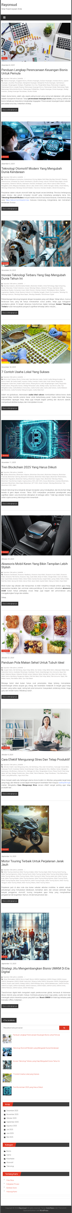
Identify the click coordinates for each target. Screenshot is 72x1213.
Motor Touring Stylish (52, 880)
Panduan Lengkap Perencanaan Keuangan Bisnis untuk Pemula (34, 71)
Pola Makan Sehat (16, 678)
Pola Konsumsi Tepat (57, 676)
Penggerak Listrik (6, 186)
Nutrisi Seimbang (11, 676)
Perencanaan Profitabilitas (31, 89)
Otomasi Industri (40, 290)
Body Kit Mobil (42, 577)
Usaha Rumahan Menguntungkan (21, 390)
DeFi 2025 (39, 481)
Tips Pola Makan (28, 678)
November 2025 (12, 1114)
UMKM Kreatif (41, 985)
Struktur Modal (32, 91)
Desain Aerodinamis (26, 181)
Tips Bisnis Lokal (54, 386)
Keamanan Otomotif (28, 183)
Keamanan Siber (58, 288)
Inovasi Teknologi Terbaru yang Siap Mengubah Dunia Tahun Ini (33, 276)
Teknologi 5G (63, 292)
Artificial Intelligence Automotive (13, 179)
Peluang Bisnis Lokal (37, 383)
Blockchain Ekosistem (37, 474)
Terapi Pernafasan (50, 773)
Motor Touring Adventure (11, 872)
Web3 (14, 485)
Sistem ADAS (39, 186)
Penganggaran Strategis (15, 85)
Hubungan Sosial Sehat (61, 767)
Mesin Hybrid (51, 183)
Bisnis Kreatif (25, 979)
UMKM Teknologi (28, 988)
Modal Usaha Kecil (25, 981)
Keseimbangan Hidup (31, 769)
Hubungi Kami (11, 1192)
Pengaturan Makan (23, 676)
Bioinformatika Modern (23, 286)
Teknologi (5, 263)
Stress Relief (29, 773)
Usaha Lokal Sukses (50, 388)
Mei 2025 (9, 1137)
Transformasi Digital (47, 294)
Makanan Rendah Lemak (24, 674)
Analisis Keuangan (9, 81)
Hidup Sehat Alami (48, 670)
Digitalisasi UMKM (45, 979)
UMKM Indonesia (30, 985)
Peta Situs (10, 1180)
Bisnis (4, 58)
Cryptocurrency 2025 (28, 481)
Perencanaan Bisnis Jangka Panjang (12, 87)
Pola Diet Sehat (34, 676)
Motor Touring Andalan (27, 872)
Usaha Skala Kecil (38, 390)
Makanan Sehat (37, 674)
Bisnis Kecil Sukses (10, 379)
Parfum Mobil (64, 579)
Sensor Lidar (30, 186)
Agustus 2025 (11, 1126)
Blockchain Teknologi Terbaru (54, 479)
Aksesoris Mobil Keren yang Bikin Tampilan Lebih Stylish (34, 565)
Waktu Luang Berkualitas (9, 775)
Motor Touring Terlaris (43, 883)
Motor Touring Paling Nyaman (44, 878)
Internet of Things (46, 288)
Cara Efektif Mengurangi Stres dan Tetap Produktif (35, 759)
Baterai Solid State (43, 179)
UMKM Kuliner (51, 985)
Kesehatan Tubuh (33, 672)
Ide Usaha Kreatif (16, 381)
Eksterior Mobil (17, 579)
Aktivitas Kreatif (8, 767)
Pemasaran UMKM (52, 981)
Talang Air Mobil (54, 581)
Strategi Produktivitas (18, 773)
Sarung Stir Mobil (17, 581)
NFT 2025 (35, 483)
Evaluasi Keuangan (46, 81)
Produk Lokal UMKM (13, 983)
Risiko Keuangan (57, 89)
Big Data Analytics (9, 286)
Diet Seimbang (17, 670)
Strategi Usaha (44, 386)
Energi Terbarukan (7, 288)
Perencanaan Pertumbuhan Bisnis (12, 89)
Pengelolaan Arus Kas (31, 85)
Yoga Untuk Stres (23, 775)
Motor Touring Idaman (8, 876)
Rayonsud (9, 5)
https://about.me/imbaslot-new (17, 200)
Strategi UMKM (25, 983)
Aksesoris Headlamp (24, 574)
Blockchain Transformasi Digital (11, 481)
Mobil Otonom (60, 183)
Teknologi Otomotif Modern (24, 188)
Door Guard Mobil (6, 579)
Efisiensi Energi (38, 181)
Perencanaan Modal (50, 87)
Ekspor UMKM (56, 979)
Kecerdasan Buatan (7, 290)
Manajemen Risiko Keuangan (46, 83)
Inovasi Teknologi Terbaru (32, 288)
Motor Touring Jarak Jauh (49, 876)
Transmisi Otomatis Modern (42, 188)
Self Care (8, 773)
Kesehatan (5, 651)
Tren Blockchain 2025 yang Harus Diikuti (29, 467)
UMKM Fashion (64, 983)
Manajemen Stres (44, 769)
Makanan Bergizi (10, 674)
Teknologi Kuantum (7, 294)
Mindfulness (13, 771)
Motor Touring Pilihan (60, 878)
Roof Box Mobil (6, 581)
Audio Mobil (33, 577)
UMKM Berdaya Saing (37, 983)
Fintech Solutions (18, 288)
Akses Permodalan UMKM (12, 979)
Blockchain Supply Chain (36, 479)
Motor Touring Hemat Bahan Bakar (57, 874)
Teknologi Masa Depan (21, 294)
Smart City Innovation (52, 292)
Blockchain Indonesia (27, 477)
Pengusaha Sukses (17, 386)
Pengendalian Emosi (46, 771)
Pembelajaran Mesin (53, 290)
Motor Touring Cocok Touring (57, 872)
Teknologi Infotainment (8, 188)
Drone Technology (48, 286)
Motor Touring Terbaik (14, 883)
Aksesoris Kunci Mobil (53, 574)
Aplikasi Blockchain (10, 474)
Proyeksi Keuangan (46, 89)
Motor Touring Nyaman (27, 878)
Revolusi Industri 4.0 (26, 292)
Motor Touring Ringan (38, 880)
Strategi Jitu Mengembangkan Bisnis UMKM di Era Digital (35, 970)
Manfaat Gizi (47, 674)
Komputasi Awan (19, 290)
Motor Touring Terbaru (29, 883)
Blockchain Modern (37, 286)
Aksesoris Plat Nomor (12, 577)
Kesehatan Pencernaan (21, 672)
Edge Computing (60, 286)
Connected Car (15, 181)
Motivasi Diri (22, 771)
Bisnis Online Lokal (23, 379)
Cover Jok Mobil (62, 577)
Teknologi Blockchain (55, 483)
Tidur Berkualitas (62, 773)
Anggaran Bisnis (21, 81)
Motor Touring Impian (22, 876)
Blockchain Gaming (14, 477)
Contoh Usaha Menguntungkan (53, 379)
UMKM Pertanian (6, 988)
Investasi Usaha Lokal (39, 381)
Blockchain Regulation (8, 479)
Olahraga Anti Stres (33, 771)
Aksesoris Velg (24, 577)
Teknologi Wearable (34, 294)
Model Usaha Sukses (23, 383)
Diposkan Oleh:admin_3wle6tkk (13, 78)
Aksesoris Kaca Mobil (38, 574)
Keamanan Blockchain (8, 483)
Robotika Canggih (39, 292)
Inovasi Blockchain (49, 481)
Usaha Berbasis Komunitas (21, 388)
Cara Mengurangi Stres (21, 767)
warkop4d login (65, 783)
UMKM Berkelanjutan (51, 983)
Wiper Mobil (63, 581)
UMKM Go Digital (6, 985)
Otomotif (5, 157)
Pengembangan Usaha (51, 383)
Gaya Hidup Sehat (28, 670)
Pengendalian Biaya (44, 85)
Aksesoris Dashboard (10, 574)
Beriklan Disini (11, 1188)
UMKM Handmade (19, 985)
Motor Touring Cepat (41, 872)
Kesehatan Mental (18, 769)
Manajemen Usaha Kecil (8, 383)
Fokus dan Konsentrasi (46, 767)
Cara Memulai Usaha (35, 379)
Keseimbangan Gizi (46, 672)
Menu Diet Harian (56, 674)
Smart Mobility (63, 186)
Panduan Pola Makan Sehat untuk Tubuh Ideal (32, 662)
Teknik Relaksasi (39, 773)
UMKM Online (60, 985)
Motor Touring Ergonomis (9, 874)
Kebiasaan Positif (6, 769)
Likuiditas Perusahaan (15, 83)
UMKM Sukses (17, 988)
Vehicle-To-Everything (58, 188)
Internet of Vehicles (16, 183)
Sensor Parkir (27, 581)
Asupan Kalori (8, 670)
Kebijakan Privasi (12, 1184)
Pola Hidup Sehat (44, 676)
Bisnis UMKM (34, 979)
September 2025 (12, 1122)
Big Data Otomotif (55, 179)
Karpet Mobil (47, 579)
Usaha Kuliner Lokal (37, 388)
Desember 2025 (12, 1111)
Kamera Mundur (37, 579)
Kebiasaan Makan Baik (62, 670)
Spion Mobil (35, 581)
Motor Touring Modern (12, 878)
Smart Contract (43, 483)
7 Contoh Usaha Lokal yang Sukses (25, 372)
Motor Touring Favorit (24, 874)
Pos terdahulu (9, 1020)
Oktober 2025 (11, 1118)
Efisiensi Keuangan (33, 81)
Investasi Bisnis (58, 81)
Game (8, 1155)
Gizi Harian (38, 670)
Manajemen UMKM (13, 981)
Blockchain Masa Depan (42, 477)
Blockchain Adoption (23, 474)
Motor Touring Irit (35, 876)
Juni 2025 (10, 1133)
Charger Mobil (52, 577)
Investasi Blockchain (61, 481)
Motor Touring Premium (23, 880)
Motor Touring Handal (39, 874)
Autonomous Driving (30, 179)
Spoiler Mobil (44, 581)
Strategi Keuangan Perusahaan (17, 91)
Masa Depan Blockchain (23, 483)
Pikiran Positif (57, 771)
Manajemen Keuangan (30, 83)
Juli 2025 (9, 1129)
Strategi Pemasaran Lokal (31, 386)
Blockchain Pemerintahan (58, 477)
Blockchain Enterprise (51, 474)
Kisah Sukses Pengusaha (55, 381)
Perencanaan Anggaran (58, 85)
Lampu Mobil (55, 579)
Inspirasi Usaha (27, 381)
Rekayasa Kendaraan (19, 186)
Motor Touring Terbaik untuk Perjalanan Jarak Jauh (32, 862)
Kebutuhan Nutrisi (7, 672)
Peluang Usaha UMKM (39, 981)
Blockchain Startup (22, 479)
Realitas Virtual (14, 292)
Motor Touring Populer (8, 880)
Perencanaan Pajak (62, 87)
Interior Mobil (27, 579)
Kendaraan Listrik (41, 183)
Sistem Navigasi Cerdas (51, 186)
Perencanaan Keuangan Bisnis (34, 87)
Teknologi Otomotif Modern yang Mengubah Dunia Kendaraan (31, 170)
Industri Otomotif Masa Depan (53, 181)
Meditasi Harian (55, 769)
